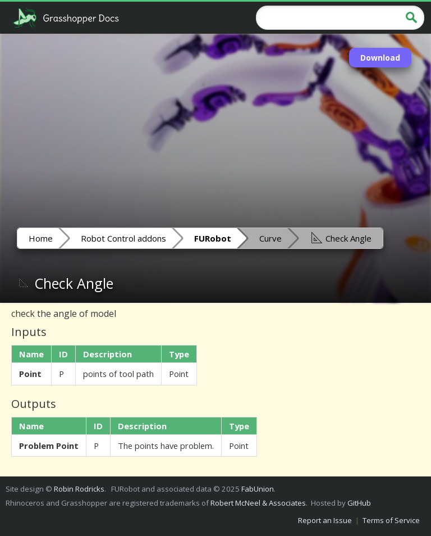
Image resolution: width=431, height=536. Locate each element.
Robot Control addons (123, 238)
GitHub (359, 503)
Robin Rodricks (79, 489)
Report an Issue (325, 520)
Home (41, 238)
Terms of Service (391, 520)
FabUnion (257, 489)
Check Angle (341, 237)
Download (380, 57)
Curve (270, 238)
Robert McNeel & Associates (258, 503)
